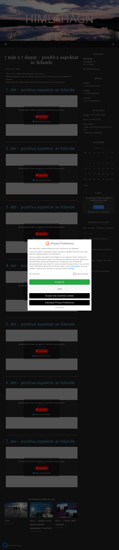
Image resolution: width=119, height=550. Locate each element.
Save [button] (59, 287)
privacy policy (75, 264)
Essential (34, 272)
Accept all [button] (59, 280)
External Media (80, 272)
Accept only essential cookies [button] (59, 294)
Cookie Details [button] (59, 306)
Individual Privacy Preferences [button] (59, 300)
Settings (71, 267)
